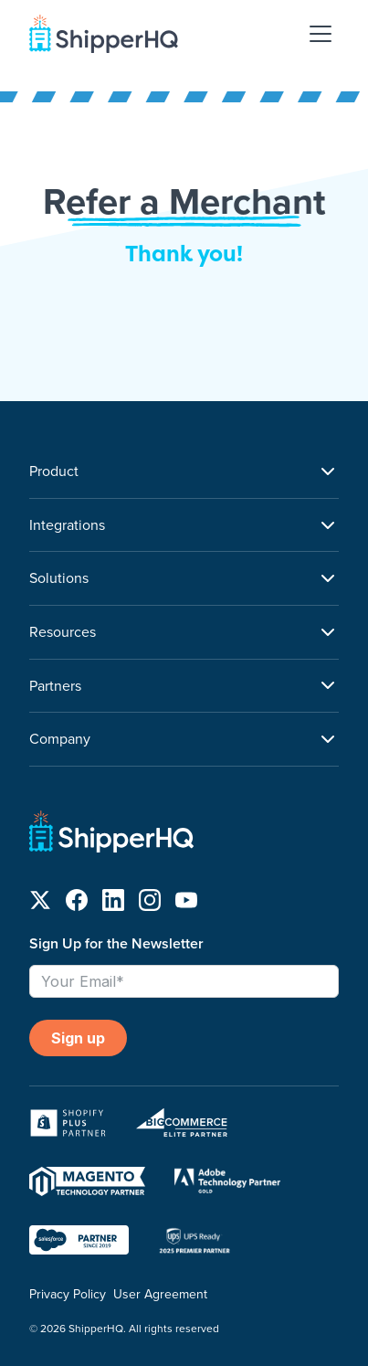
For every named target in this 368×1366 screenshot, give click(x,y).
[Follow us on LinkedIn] (113, 903)
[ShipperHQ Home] (184, 835)
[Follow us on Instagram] (150, 903)
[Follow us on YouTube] (186, 903)
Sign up (78, 1038)
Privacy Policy (67, 1294)
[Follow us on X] (40, 903)
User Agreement (160, 1294)
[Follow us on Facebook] (77, 903)
